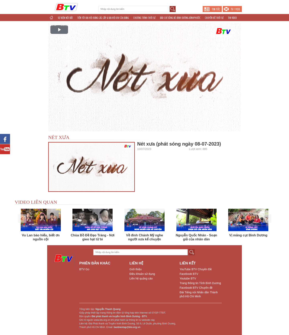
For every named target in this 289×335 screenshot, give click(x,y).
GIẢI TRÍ (52, 25)
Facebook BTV (189, 273)
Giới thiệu (135, 269)
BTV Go (84, 269)
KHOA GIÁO (80, 25)
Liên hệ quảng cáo (141, 278)
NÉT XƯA (58, 137)
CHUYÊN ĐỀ (66, 25)
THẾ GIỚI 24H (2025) (142, 25)
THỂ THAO (124, 25)
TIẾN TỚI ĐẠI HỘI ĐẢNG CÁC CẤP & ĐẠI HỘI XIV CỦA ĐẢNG (103, 18)
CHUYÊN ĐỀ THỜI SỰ (214, 18)
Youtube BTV (188, 278)
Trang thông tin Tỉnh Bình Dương (200, 283)
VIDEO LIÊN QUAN (36, 202)
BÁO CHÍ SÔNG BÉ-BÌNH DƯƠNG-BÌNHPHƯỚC (180, 18)
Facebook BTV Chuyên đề (196, 287)
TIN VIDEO (232, 18)
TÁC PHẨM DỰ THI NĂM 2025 (103, 25)
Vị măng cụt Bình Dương (248, 235)
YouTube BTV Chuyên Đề (196, 269)
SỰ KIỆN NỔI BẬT (65, 18)
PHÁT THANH (162, 25)
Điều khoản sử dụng (142, 273)
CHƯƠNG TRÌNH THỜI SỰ (144, 18)
